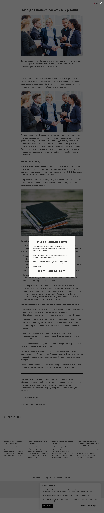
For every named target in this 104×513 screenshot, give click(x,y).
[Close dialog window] (101, 3)
